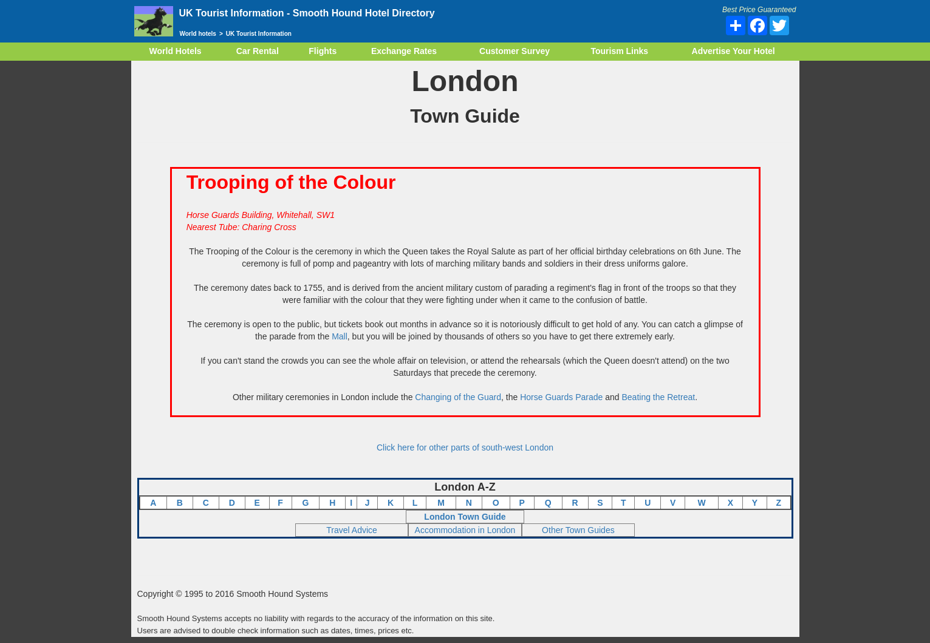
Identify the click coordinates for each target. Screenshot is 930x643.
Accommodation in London (465, 530)
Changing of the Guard (458, 397)
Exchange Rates (404, 51)
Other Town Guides (578, 530)
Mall (339, 336)
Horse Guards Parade (561, 397)
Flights (323, 51)
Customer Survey (514, 51)
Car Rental (257, 51)
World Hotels (175, 51)
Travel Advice (351, 530)
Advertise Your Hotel (733, 51)
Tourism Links (619, 51)
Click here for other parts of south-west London (465, 447)
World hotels (198, 33)
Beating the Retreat (658, 397)
